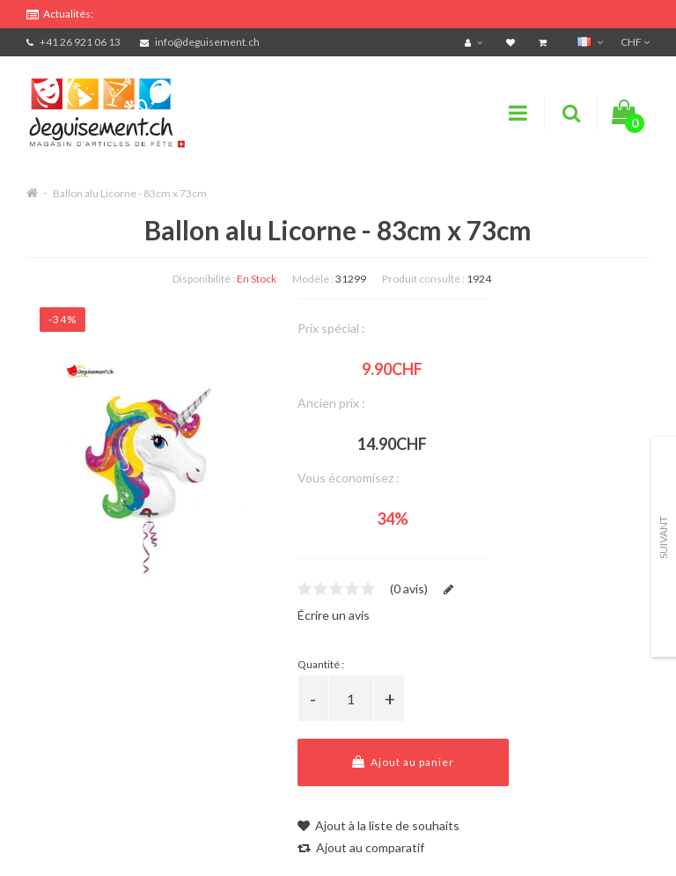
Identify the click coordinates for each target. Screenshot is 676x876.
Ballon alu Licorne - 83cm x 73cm (130, 193)
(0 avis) (409, 588)
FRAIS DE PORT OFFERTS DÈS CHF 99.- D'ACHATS (185, 11)
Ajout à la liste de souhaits (378, 825)
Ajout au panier (403, 762)
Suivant (663, 537)
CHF (635, 41)
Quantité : (321, 664)
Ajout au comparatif (361, 847)
